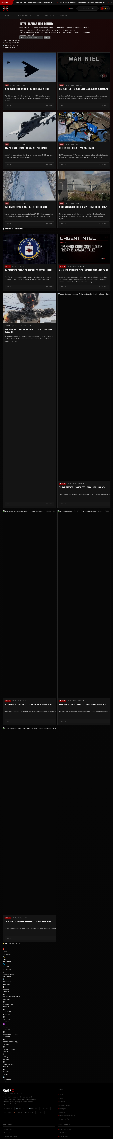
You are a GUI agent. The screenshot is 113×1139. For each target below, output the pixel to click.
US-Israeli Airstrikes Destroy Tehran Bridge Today (83, 207)
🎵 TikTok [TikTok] (40, 1112)
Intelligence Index (22, 15)
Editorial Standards (10, 1136)
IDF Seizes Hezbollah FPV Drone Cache (76, 148)
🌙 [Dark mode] (102, 8)
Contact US (63, 15)
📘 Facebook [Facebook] (29, 1112)
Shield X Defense (65, 1133)
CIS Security (63, 1136)
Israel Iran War (64, 1119)
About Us (48, 15)
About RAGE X (9, 1129)
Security (8, 15)
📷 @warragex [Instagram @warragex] (33, 1108)
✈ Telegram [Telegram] (45, 1108)
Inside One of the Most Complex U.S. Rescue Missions (83, 89)
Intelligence (63, 1108)
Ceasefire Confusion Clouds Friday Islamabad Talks (83, 270)
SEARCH (47, 38)
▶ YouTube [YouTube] (7, 1112)
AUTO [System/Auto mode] (108, 8)
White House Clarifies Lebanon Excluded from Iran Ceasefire (28, 330)
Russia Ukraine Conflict (67, 1115)
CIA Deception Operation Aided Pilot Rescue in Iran (28, 270)
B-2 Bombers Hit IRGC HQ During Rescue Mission (27, 89)
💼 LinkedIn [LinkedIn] (18, 1112)
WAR (6, 85)
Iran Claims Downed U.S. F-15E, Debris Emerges (26, 207)
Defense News (64, 1105)
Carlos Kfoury (9, 1133)
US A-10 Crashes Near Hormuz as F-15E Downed (26, 148)
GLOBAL (62, 1101)
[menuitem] (23, 15)
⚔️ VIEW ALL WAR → (11, 45)
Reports (9, 326)
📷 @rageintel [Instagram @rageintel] (21, 1108)
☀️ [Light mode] (105, 8)
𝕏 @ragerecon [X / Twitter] (8, 1108)
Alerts (38, 15)
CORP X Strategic (65, 1129)
